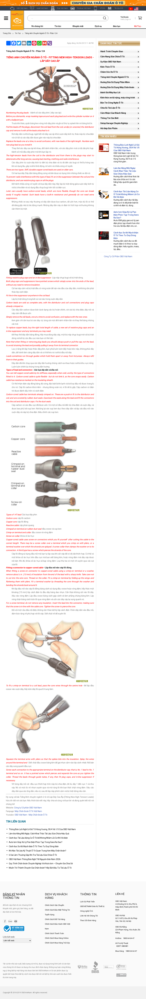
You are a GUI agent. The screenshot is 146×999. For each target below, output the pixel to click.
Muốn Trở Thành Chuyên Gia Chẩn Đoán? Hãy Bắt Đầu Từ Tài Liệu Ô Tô (40, 868)
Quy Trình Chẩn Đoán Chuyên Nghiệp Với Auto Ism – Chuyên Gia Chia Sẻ (41, 863)
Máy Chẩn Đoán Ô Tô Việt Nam (28, 811)
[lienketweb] (17, 940)
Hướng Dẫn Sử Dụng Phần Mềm (115, 82)
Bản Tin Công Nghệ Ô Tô (111, 103)
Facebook (5, 921)
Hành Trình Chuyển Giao (111, 51)
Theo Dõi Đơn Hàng (88, 920)
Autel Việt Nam (42, 8)
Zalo (10, 921)
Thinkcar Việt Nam (84, 8)
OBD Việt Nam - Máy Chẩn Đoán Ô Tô (31, 815)
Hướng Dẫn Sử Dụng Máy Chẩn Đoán (117, 87)
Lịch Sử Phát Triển (87, 902)
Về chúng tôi (37, 26)
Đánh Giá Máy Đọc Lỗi (110, 92)
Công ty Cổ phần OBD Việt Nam (28, 808)
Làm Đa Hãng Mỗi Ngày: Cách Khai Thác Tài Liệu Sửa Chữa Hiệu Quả (39, 833)
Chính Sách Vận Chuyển (54, 905)
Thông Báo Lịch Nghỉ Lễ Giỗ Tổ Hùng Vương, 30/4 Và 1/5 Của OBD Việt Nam (42, 829)
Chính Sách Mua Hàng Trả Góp (57, 943)
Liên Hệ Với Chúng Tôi (89, 916)
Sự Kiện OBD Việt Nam (110, 62)
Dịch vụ (98, 26)
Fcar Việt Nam (62, 8)
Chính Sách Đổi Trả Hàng (55, 919)
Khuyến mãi (78, 26)
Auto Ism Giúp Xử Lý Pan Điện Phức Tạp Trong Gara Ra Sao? (35, 842)
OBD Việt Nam (22, 8)
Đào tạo (116, 26)
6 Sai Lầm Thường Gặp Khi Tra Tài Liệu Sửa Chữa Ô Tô (33, 855)
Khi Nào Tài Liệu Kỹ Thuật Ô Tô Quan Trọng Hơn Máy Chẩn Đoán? (37, 851)
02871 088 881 (122, 946)
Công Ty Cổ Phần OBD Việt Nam (118, 256)
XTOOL (102, 8)
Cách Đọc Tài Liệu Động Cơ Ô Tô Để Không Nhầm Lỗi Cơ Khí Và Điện (38, 838)
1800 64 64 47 (128, 938)
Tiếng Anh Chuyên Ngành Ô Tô (114, 77)
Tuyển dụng (49, 915)
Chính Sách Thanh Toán (54, 933)
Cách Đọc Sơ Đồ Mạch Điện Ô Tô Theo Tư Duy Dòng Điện (34, 846)
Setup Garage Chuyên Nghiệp (114, 123)
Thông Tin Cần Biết (109, 118)
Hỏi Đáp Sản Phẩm (108, 128)
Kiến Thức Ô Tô (107, 67)
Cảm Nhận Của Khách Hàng (113, 113)
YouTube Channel (16, 921)
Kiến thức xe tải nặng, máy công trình (117, 97)
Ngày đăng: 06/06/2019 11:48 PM (80, 43)
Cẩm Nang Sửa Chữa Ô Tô (112, 56)
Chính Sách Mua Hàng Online (56, 938)
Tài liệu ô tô (118, 8)
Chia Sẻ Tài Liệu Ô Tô (110, 108)
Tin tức (57, 26)
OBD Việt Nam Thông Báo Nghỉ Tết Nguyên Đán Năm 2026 (34, 859)
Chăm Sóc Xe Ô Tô (109, 72)
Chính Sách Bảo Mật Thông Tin (57, 910)
